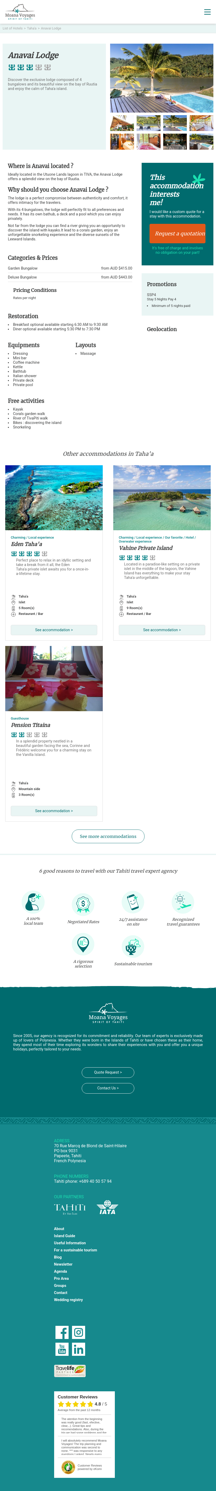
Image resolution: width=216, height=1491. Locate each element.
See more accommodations (108, 836)
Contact (61, 1293)
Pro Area (61, 1278)
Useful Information (70, 1243)
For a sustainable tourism (75, 1250)
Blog (58, 1257)
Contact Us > (108, 1088)
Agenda (60, 1271)
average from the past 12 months (79, 1410)
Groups (60, 1285)
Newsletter (63, 1264)
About (59, 1229)
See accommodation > (54, 630)
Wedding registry (68, 1300)
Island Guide (64, 1236)
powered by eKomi (90, 1467)
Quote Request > (108, 1072)
